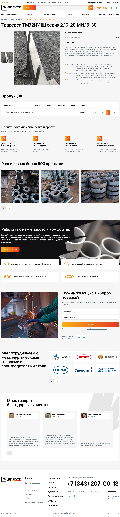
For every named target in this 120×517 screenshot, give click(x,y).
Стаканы (69, 14)
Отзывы (59, 2)
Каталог (30, 8)
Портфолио (30, 2)
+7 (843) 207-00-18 (110, 3)
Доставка (42, 2)
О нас (37, 2)
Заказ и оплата (51, 2)
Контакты (66, 2)
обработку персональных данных (97, 329)
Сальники (85, 14)
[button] (9, 208)
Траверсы (30, 14)
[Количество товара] (99, 112)
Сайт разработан (64, 513)
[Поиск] (90, 7)
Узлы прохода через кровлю (109, 14)
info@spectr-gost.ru (94, 3)
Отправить (90, 325)
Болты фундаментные (9, 14)
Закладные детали (49, 14)
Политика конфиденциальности (10, 513)
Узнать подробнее (10, 249)
